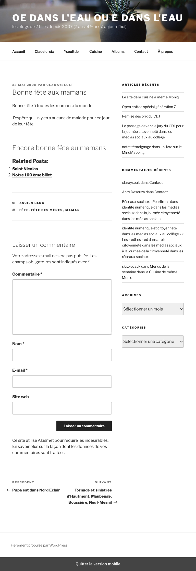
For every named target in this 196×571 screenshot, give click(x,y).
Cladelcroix (44, 51)
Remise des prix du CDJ (141, 116)
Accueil (18, 51)
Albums (118, 51)
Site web (20, 396)
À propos (165, 51)
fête (24, 210)
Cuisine (95, 51)
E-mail (20, 370)
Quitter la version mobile (98, 564)
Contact (141, 51)
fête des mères (47, 210)
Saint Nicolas (25, 168)
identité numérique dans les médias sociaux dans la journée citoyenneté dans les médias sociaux (151, 213)
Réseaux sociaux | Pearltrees (145, 201)
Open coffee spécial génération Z (149, 107)
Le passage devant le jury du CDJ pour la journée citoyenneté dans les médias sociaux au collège (152, 131)
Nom (18, 343)
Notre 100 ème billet (32, 175)
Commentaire (27, 274)
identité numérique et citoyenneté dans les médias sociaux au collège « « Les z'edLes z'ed (152, 234)
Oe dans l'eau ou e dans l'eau (97, 17)
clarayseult (60, 85)
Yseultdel (72, 51)
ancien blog (32, 203)
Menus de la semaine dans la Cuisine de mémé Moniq (149, 272)
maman (72, 210)
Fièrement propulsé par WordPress (39, 545)
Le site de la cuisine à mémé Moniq (150, 97)
